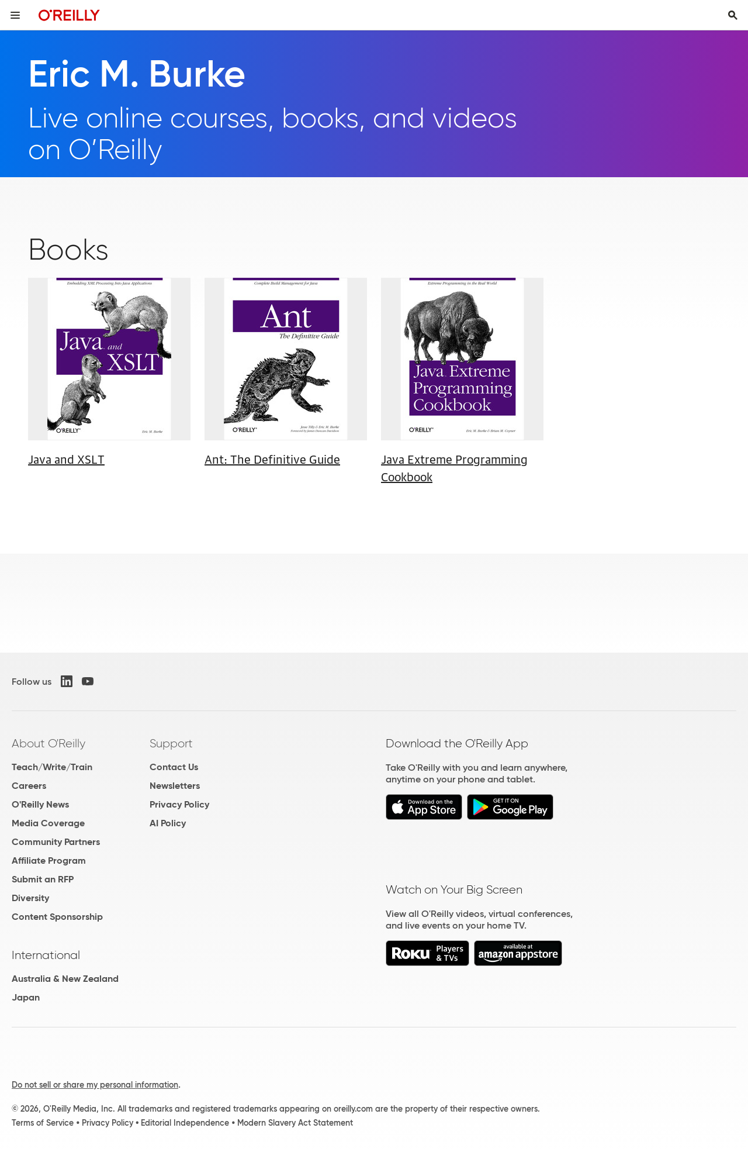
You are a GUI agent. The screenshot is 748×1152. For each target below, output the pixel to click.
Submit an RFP (43, 879)
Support (171, 743)
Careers (29, 786)
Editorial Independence (185, 1122)
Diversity (30, 898)
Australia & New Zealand (65, 978)
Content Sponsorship (57, 916)
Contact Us (174, 767)
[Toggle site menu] (15, 15)
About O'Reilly (48, 743)
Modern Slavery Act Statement (295, 1122)
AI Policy (168, 823)
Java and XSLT (66, 458)
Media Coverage (48, 823)
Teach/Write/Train (52, 767)
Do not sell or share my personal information (95, 1084)
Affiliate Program (49, 860)
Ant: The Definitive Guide (272, 458)
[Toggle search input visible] (733, 15)
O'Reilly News (40, 804)
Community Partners (56, 842)
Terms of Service (43, 1122)
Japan (26, 997)
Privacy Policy (179, 804)
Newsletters (175, 786)
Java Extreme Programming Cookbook (454, 467)
